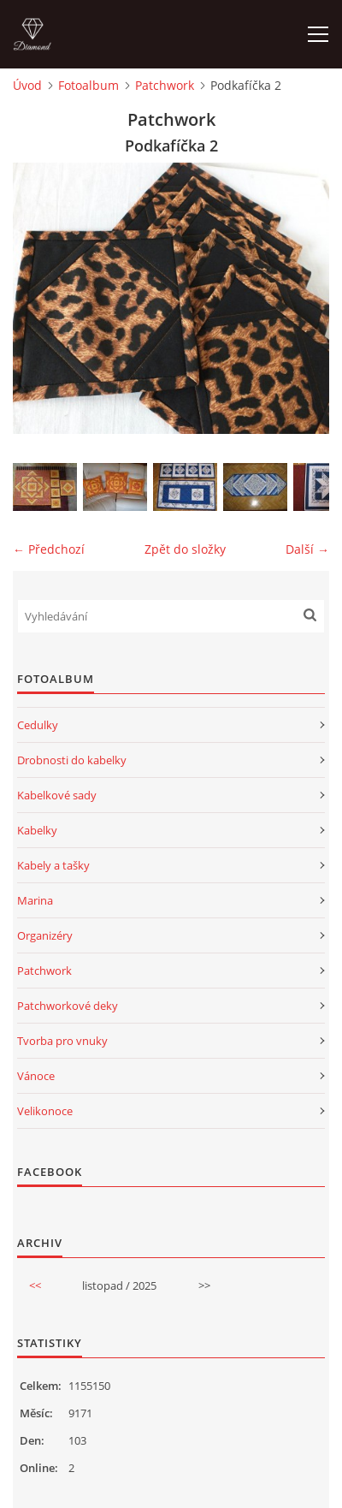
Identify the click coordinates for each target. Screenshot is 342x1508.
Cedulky (37, 725)
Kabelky (37, 830)
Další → (307, 549)
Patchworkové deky (67, 1005)
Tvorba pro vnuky (62, 1040)
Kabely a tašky (53, 865)
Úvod (27, 85)
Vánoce (36, 1076)
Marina (35, 900)
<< (35, 1285)
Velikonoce (45, 1111)
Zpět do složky (185, 549)
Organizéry (45, 935)
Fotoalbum (88, 85)
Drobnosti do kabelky (72, 760)
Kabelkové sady (57, 795)
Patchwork (164, 85)
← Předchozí (49, 549)
